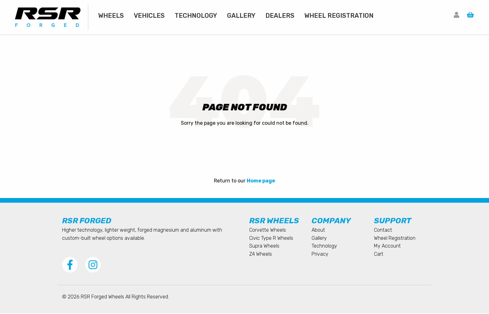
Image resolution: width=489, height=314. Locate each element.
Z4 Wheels (260, 255)
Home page (261, 181)
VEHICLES (149, 15)
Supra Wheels (264, 246)
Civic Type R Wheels (271, 239)
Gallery (241, 15)
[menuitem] (111, 15)
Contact (383, 231)
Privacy (320, 255)
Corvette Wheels (267, 231)
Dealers (279, 15)
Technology (196, 15)
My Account (387, 246)
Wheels (111, 15)
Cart (378, 255)
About (318, 231)
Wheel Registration (339, 15)
